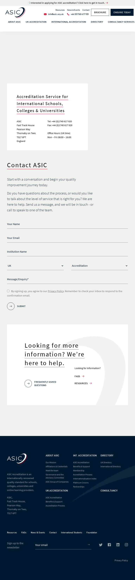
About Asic (52, 455)
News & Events (38, 532)
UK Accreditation (36, 21)
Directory (97, 21)
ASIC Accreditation (54, 497)
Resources (83, 383)
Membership (78, 470)
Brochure (100, 12)
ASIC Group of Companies (57, 481)
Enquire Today (122, 12)
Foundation (91, 532)
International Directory (111, 466)
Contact (53, 532)
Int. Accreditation (85, 455)
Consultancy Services (121, 21)
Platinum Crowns (81, 482)
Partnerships (78, 486)
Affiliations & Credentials (57, 466)
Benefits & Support (54, 501)
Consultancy (109, 490)
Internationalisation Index (84, 478)
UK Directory (106, 462)
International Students (71, 532)
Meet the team (52, 470)
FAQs (79, 376)
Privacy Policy (56, 291)
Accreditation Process (55, 505)
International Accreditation (68, 21)
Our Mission (51, 462)
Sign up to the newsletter (15, 545)
